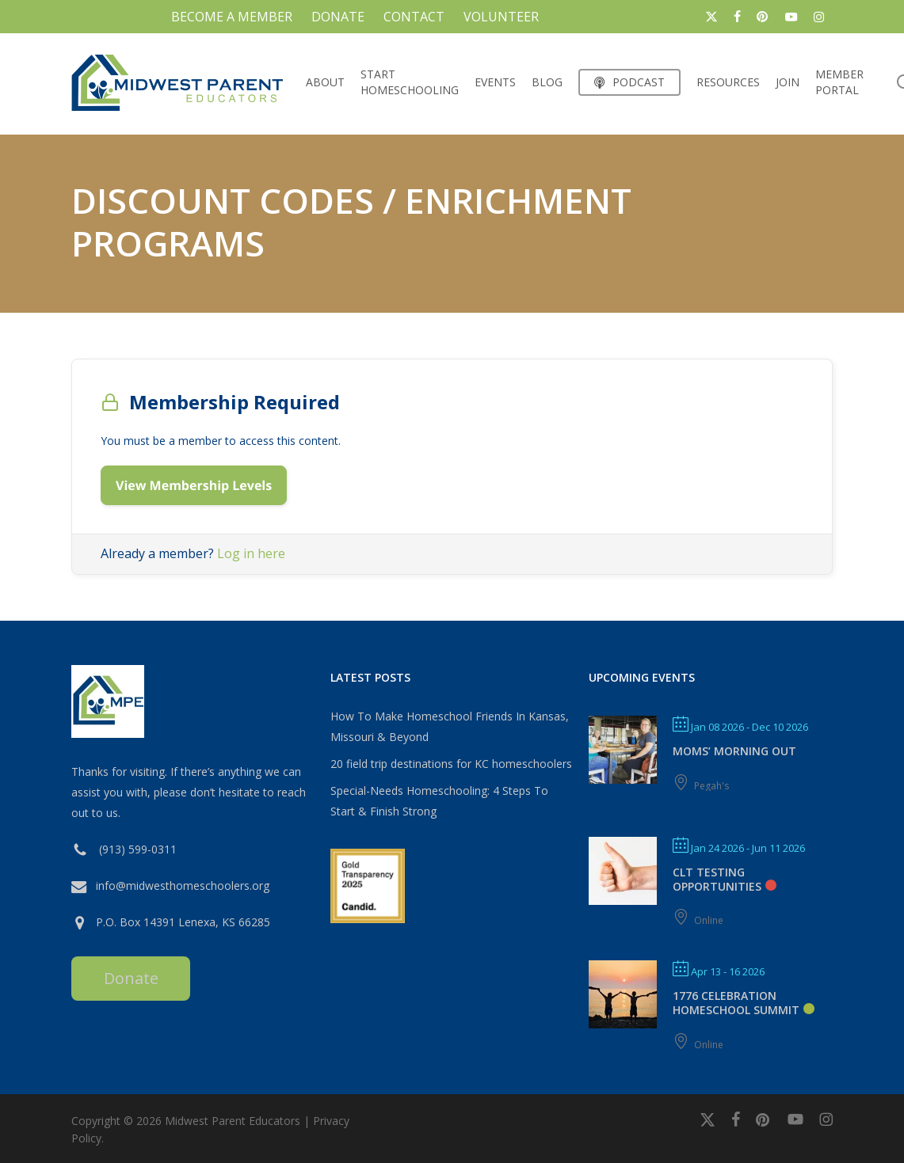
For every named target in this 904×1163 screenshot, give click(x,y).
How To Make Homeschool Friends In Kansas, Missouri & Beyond (449, 726)
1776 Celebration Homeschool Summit (736, 1002)
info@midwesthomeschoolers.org (182, 885)
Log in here (251, 553)
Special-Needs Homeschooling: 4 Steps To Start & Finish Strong (439, 801)
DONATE (337, 16)
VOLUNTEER (501, 16)
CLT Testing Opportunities (717, 879)
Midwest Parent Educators (232, 1120)
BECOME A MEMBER (231, 16)
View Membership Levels (194, 485)
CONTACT (413, 16)
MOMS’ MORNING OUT (734, 750)
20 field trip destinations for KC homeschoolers (451, 763)
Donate (131, 978)
